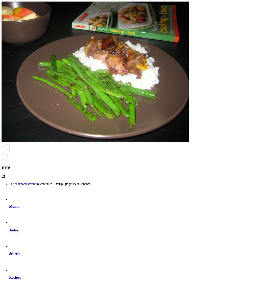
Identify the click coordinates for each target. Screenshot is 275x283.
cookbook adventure (27, 183)
